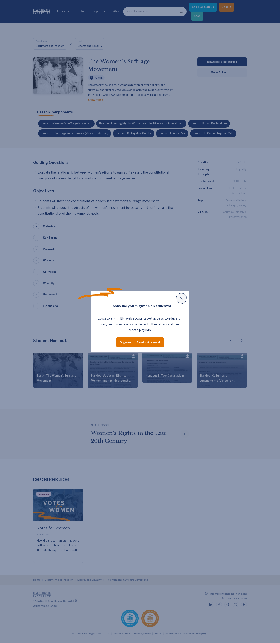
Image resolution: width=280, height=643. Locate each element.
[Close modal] (181, 298)
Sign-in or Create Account (140, 342)
